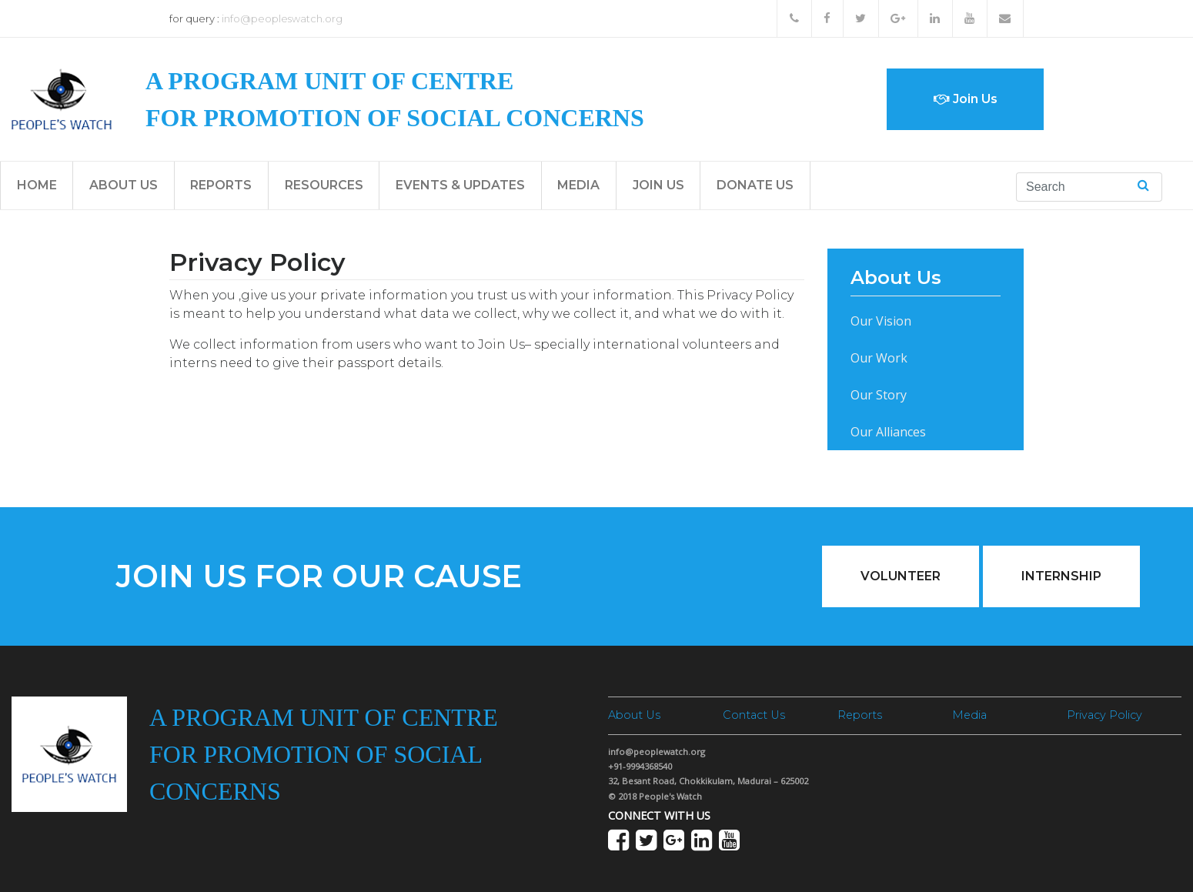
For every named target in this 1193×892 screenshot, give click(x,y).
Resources (324, 185)
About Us (123, 185)
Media (578, 185)
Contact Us (754, 715)
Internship (1061, 576)
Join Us (966, 99)
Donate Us (755, 185)
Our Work (878, 357)
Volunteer (900, 576)
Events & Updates (460, 185)
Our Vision (880, 320)
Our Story (878, 394)
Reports (221, 185)
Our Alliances (888, 431)
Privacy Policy (1104, 715)
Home (37, 185)
